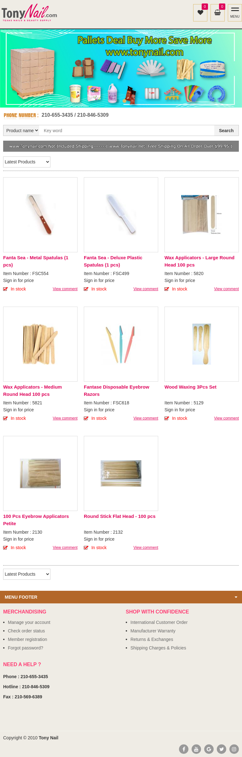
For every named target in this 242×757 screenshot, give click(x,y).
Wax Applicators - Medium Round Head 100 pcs (32, 390)
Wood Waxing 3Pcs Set (190, 387)
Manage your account (29, 622)
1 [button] (117, 101)
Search (226, 130)
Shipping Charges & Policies (158, 647)
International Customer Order (158, 622)
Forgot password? (25, 647)
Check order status (26, 630)
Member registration (27, 639)
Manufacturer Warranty (153, 630)
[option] (121, 68)
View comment (65, 289)
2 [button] (124, 101)
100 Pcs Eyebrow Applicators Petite (36, 519)
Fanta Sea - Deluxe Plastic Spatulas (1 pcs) (113, 261)
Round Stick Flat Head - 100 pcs (120, 516)
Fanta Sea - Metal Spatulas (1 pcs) (35, 261)
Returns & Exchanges (151, 639)
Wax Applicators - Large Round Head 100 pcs (199, 261)
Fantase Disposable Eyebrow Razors (116, 390)
